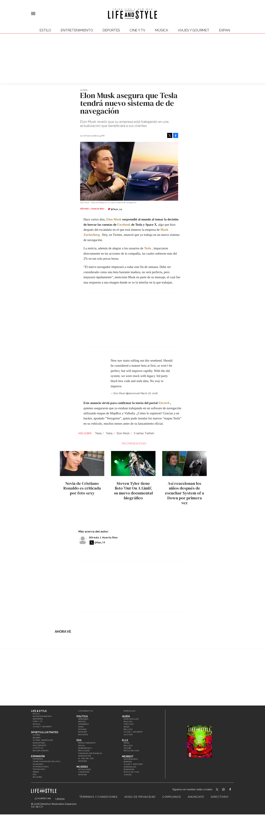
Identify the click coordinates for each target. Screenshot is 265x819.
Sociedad (83, 734)
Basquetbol (39, 743)
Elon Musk (123, 433)
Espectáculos (131, 719)
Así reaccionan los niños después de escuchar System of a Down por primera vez (183, 493)
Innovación (84, 756)
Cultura (128, 734)
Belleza (128, 729)
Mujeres (37, 777)
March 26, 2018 (149, 393)
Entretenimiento (77, 30)
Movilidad (84, 751)
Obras (36, 772)
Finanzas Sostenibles (90, 753)
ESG (34, 774)
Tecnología (39, 769)
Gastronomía (131, 759)
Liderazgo (84, 772)
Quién (126, 716)
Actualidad (84, 769)
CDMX (81, 727)
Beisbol (37, 738)
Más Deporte (39, 745)
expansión (228, 30)
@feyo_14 (116, 209)
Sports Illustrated (44, 732)
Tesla (147, 248)
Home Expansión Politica (46, 761)
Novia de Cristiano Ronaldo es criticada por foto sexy (81, 488)
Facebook (123, 224)
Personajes (130, 767)
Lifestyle (38, 748)
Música (161, 30)
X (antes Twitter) (144, 433)
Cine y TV (137, 30)
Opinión (82, 732)
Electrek (163, 403)
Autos (83, 90)
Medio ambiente (87, 743)
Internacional (41, 767)
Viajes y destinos (133, 764)
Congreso (83, 724)
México (82, 721)
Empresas (38, 759)
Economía (38, 764)
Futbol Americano (43, 740)
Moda (127, 727)
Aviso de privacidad (140, 796)
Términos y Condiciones (98, 796)
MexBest (128, 756)
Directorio (219, 796)
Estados (82, 729)
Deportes (111, 30)
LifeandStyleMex (217, 789)
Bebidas (128, 762)
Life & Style (39, 711)
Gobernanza (85, 748)
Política (82, 716)
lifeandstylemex (226, 790)
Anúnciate (196, 796)
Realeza (128, 721)
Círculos (129, 724)
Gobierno (83, 719)
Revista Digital (41, 751)
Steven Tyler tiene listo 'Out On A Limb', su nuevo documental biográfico (132, 491)
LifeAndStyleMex (233, 790)
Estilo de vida (131, 751)
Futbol (37, 735)
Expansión (38, 756)
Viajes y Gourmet (193, 30)
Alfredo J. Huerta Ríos (103, 537)
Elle (125, 740)
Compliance (171, 796)
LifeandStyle (85, 711)
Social (81, 745)
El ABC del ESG (86, 758)
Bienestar (129, 769)
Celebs (127, 748)
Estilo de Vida (131, 772)
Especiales (129, 711)
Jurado (128, 775)
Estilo (45, 30)
